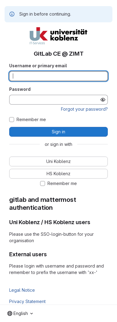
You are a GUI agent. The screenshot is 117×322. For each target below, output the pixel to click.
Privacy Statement (27, 301)
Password (20, 89)
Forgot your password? (84, 109)
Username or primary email (38, 65)
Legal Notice (22, 290)
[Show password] (103, 100)
